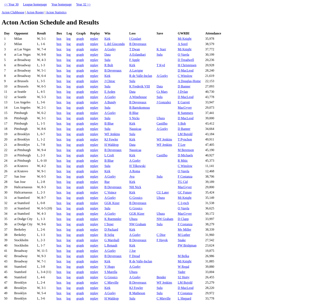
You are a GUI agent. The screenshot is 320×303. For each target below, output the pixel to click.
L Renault (110, 245)
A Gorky (110, 49)
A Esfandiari (137, 54)
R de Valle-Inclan (140, 75)
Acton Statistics (56, 12)
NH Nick (135, 187)
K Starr (161, 49)
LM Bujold (185, 134)
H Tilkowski (137, 166)
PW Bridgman (187, 245)
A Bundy (110, 102)
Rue (107, 182)
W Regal (183, 266)
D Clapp (183, 219)
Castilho (162, 123)
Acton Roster (35, 12)
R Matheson (137, 293)
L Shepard (184, 298)
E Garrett (184, 102)
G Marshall (111, 240)
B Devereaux (137, 44)
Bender (161, 277)
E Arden (109, 91)
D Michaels (185, 155)
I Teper (109, 224)
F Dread (134, 256)
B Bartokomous (139, 107)
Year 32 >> (83, 4)
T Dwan (134, 49)
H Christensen (187, 65)
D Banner (184, 86)
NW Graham (165, 219)
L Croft (109, 155)
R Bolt (108, 65)
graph (80, 38)
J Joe (132, 250)
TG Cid (183, 182)
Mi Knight (184, 38)
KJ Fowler (111, 139)
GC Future (185, 192)
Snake (182, 240)
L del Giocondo (114, 44)
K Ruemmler (112, 219)
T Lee (181, 144)
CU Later (163, 192)
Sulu (159, 54)
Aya (131, 176)
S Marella (110, 272)
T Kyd (161, 65)
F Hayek (162, 240)
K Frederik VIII (139, 86)
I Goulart (135, 38)
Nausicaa (135, 128)
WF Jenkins (112, 134)
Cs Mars (162, 91)
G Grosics (135, 197)
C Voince (110, 192)
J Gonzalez (164, 102)
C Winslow (185, 75)
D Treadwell (186, 60)
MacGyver (185, 107)
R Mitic (183, 160)
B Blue (133, 113)
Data (107, 54)
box (59, 38)
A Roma (134, 171)
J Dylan (183, 91)
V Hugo (109, 266)
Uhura (161, 118)
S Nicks (134, 118)
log (69, 38)
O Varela (183, 54)
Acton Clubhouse (13, 12)
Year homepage (61, 4)
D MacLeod (185, 70)
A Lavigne (136, 70)
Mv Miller (184, 229)
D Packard (111, 229)
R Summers (185, 113)
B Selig (109, 235)
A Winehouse (138, 97)
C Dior (161, 235)
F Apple (134, 60)
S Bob (182, 123)
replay (94, 38)
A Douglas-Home (189, 81)
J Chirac (109, 81)
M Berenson (186, 150)
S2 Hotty (183, 277)
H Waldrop (111, 144)
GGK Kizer (112, 203)
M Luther (184, 235)
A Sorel (183, 44)
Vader (181, 272)
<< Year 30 (11, 4)
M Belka (183, 256)
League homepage (35, 4)
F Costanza (185, 176)
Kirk (107, 38)
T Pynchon (185, 139)
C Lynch (183, 203)
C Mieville (111, 282)
